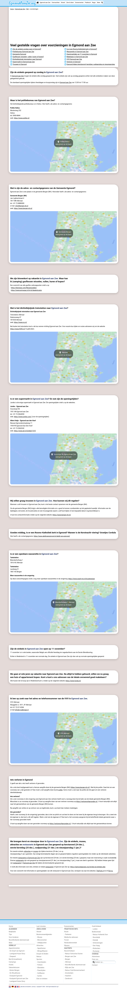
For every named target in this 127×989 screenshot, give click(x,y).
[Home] (37, 2)
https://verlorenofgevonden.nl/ (87, 801)
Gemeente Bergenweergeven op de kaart (63, 233)
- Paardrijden (41, 970)
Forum (66, 940)
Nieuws (67, 945)
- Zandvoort (68, 978)
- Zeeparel (12, 956)
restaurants (28, 844)
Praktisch (88, 2)
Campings (12, 962)
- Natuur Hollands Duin (100, 934)
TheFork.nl (100, 871)
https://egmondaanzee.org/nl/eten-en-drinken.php (87, 867)
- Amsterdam (68, 973)
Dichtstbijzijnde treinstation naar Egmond (27, 59)
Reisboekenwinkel (70, 943)
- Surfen (39, 976)
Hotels (11, 965)
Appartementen (14, 948)
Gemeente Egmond (19, 54)
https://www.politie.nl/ (22, 118)
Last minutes (41, 926)
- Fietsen (39, 965)
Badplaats (12, 932)
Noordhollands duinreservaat (19, 940)
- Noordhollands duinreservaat (74, 965)
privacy (33, 986)
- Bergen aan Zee (70, 956)
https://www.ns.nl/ (20, 322)
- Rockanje (95, 951)
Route (66, 932)
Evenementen (79, 2)
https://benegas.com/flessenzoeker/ (24, 288)
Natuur (39, 956)
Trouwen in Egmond (20, 64)
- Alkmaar (67, 962)
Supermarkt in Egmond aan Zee (24, 62)
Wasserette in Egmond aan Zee (78, 52)
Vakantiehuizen (14, 967)
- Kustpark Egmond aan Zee (18, 978)
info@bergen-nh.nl (21, 206)
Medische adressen (71, 937)
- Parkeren (67, 934)
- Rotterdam (96, 948)
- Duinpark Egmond (15, 976)
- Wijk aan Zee (69, 967)
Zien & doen (70, 2)
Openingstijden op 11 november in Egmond (82, 54)
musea (35, 851)
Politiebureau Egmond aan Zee (23, 52)
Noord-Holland (69, 951)
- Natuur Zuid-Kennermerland (74, 970)
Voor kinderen (14, 937)
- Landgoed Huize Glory (17, 954)
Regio (94, 2)
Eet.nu (110, 871)
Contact (95, 965)
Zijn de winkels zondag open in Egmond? (27, 49)
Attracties (40, 945)
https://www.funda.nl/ (73, 681)
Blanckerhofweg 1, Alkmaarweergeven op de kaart (63, 603)
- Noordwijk (96, 937)
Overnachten (56, 2)
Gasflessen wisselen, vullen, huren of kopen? (28, 57)
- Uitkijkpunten (42, 943)
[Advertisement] (63, 27)
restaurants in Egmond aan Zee (29, 858)
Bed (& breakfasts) (15, 959)
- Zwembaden (41, 962)
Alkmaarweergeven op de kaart (63, 354)
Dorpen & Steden (42, 954)
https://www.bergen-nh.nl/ (23, 208)
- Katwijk (95, 940)
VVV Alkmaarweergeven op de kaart (63, 734)
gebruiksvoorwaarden (25, 986)
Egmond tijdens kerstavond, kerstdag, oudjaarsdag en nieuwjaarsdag (91, 64)
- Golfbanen (41, 973)
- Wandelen (40, 968)
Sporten (39, 959)
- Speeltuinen (41, 948)
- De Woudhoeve (14, 973)
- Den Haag (96, 946)
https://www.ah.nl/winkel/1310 (25, 431)
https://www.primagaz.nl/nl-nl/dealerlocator (26, 290)
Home (11, 926)
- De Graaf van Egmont (17, 951)
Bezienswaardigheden (44, 934)
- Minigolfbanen (42, 951)
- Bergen (67, 959)
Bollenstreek (96, 932)
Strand (63, 2)
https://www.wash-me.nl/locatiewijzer (81, 579)
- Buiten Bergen (14, 970)
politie (60, 790)
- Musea (39, 937)
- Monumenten (42, 940)
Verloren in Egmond (73, 62)
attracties (27, 851)
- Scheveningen (97, 943)
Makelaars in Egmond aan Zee (77, 57)
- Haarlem (67, 976)
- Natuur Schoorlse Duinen (73, 954)
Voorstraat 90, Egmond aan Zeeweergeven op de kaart (63, 455)
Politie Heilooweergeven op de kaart (63, 143)
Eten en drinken (42, 979)
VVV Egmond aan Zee (74, 59)
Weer (98, 2)
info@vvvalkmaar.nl (22, 710)
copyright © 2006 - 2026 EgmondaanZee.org (47, 986)
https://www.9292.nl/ (17, 329)
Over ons (95, 959)
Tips (10, 934)
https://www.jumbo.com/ (23, 417)
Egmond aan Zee (45, 2)
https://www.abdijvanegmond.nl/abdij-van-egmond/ (52, 536)
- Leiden (95, 929)
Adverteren (96, 956)
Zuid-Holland (96, 926)
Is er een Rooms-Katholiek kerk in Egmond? (82, 49)
